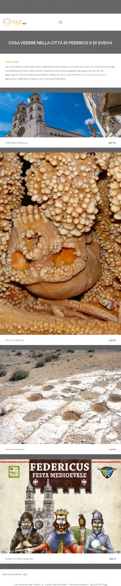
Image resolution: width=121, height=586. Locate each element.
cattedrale (14, 71)
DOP (32, 66)
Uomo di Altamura (28, 74)
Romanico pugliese (66, 71)
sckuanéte (73, 66)
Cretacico (34, 79)
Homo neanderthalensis (71, 74)
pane (27, 66)
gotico (85, 71)
